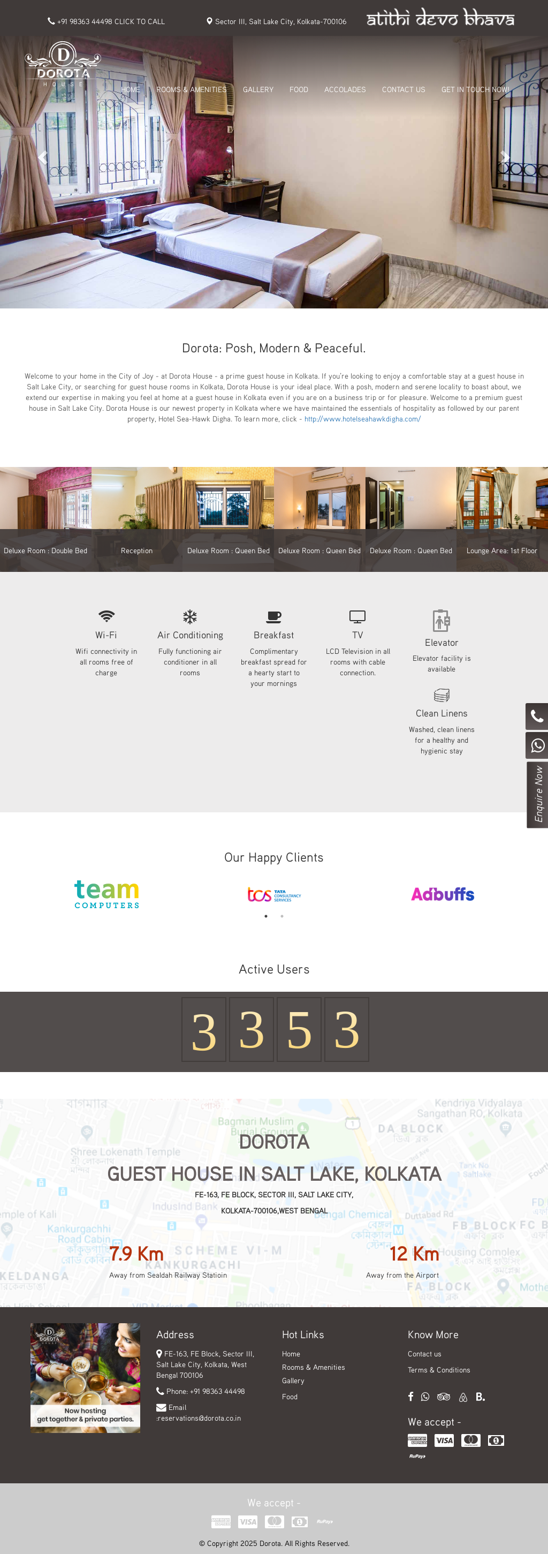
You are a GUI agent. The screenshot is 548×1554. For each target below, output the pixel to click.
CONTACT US (403, 89)
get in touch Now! (475, 89)
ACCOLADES (345, 89)
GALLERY (258, 89)
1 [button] (266, 916)
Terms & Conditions (439, 1369)
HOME (130, 89)
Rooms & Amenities (313, 1366)
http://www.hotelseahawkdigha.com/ (363, 418)
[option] (106, 894)
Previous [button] (14, 894)
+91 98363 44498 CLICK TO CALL (106, 21)
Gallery (293, 1380)
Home (291, 1353)
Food (290, 1396)
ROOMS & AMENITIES (191, 89)
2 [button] (282, 916)
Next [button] (533, 894)
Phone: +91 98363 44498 (205, 1390)
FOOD (299, 89)
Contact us (425, 1353)
